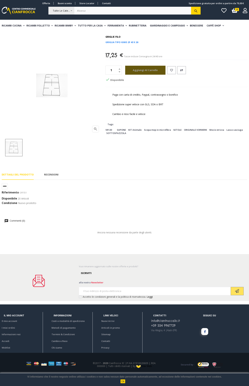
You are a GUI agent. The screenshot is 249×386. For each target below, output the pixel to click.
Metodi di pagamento (64, 340)
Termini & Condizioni (63, 347)
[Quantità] (112, 83)
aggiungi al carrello (143, 83)
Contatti (106, 3)
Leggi (150, 309)
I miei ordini (8, 340)
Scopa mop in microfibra (157, 142)
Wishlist (6, 360)
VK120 (108, 142)
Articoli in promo (110, 340)
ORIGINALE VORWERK (195, 142)
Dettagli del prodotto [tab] (18, 187)
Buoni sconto (65, 3)
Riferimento (10, 205)
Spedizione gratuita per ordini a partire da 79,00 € (216, 3)
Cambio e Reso (59, 354)
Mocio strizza (216, 142)
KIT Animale (135, 142)
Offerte (46, 3)
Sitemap (105, 347)
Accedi (5, 354)
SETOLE (177, 142)
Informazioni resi (11, 347)
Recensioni (51, 187)
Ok (122, 381)
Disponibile (9, 211)
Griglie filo (113, 50)
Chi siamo (57, 360)
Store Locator (86, 3)
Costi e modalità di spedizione (68, 334)
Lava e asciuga (235, 142)
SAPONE (121, 142)
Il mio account (9, 334)
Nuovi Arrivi (107, 334)
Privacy (105, 360)
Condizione (9, 216)
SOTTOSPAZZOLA (116, 146)
